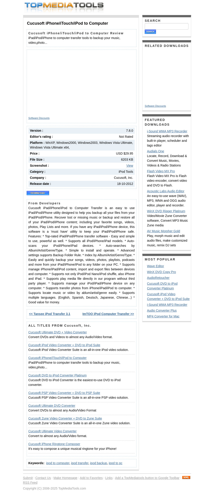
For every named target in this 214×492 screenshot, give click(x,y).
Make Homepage (66, 478)
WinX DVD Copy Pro (161, 272)
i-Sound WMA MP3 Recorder (167, 131)
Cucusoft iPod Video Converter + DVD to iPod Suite (64, 345)
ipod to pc (115, 463)
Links (109, 478)
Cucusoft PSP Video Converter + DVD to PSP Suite (64, 393)
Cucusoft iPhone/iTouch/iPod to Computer (57, 358)
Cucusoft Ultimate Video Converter (52, 431)
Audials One (155, 151)
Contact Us (43, 478)
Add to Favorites (91, 478)
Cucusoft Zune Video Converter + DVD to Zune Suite (65, 418)
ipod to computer (57, 463)
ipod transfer (79, 463)
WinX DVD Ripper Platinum (166, 211)
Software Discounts (39, 118)
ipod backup (98, 463)
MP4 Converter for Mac (163, 316)
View (129, 165)
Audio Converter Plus (162, 310)
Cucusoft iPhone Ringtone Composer (54, 444)
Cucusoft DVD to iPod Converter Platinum (57, 375)
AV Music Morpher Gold (163, 231)
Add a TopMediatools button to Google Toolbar (147, 478)
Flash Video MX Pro (161, 171)
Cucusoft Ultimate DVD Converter (51, 405)
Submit (28, 478)
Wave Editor (155, 266)
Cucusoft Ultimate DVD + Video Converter (57, 332)
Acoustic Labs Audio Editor (165, 191)
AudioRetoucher (158, 278)
